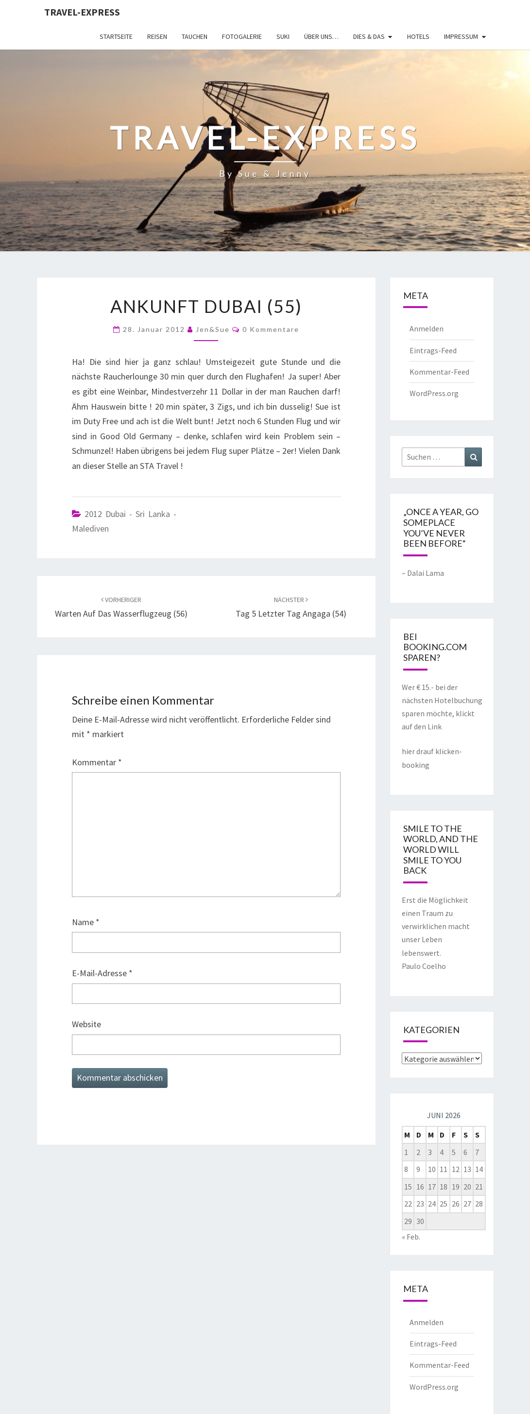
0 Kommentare (270, 329)
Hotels (418, 36)
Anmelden (427, 328)
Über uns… (321, 36)
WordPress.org (434, 393)
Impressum (461, 36)
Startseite (116, 36)
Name (86, 922)
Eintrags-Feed (433, 350)
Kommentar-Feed (439, 372)
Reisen (157, 36)
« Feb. (411, 1237)
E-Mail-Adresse (102, 973)
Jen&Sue (213, 329)
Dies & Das (369, 36)
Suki (283, 36)
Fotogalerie (242, 36)
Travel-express (82, 12)
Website (86, 1024)
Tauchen (194, 36)
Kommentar (97, 762)
